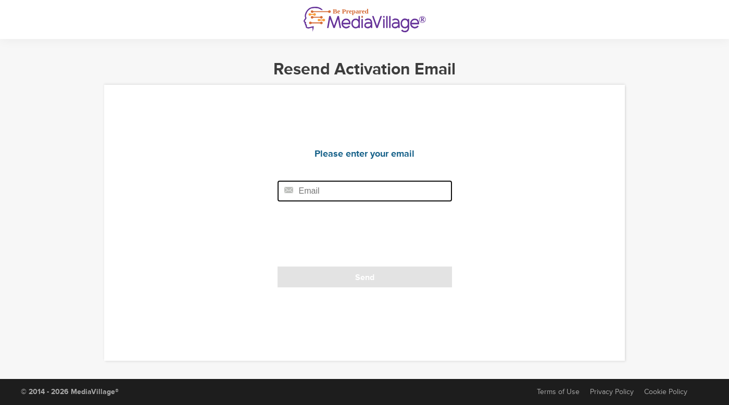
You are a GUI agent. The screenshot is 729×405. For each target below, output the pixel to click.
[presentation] (349, 237)
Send (364, 277)
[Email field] (365, 191)
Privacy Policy (612, 391)
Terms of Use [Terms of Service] (558, 391)
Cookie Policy (665, 391)
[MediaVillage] (365, 19)
